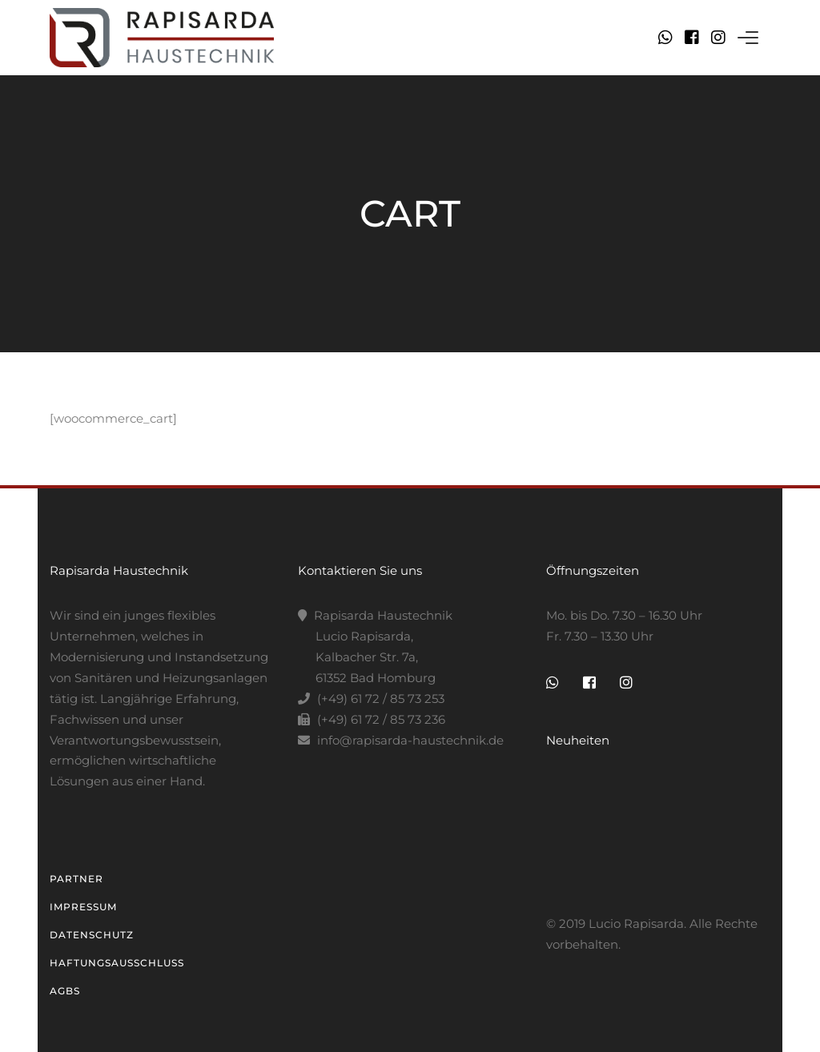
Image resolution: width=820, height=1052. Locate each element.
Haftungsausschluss (117, 963)
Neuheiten (577, 740)
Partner (76, 879)
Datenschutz (92, 935)
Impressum (83, 907)
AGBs (65, 991)
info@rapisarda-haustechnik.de (410, 740)
